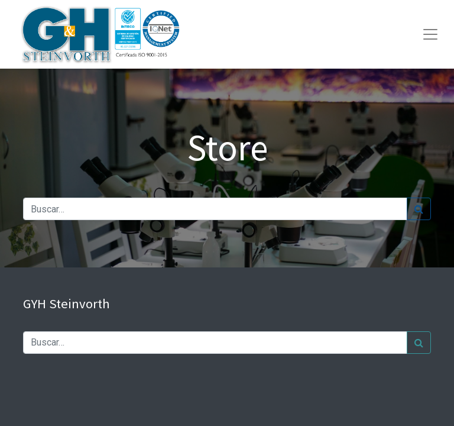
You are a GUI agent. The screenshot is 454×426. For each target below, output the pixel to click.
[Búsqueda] (419, 209)
